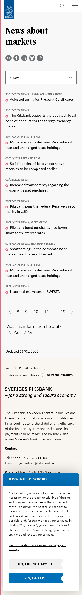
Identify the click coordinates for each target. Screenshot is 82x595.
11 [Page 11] (46, 311)
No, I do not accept (35, 564)
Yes (16, 332)
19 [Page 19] (63, 311)
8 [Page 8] (18, 311)
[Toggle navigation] (75, 5)
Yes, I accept (35, 578)
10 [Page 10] (35, 311)
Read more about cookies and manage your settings (37, 547)
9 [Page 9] (26, 311)
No (30, 332)
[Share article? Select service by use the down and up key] (25, 58)
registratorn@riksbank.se (35, 463)
